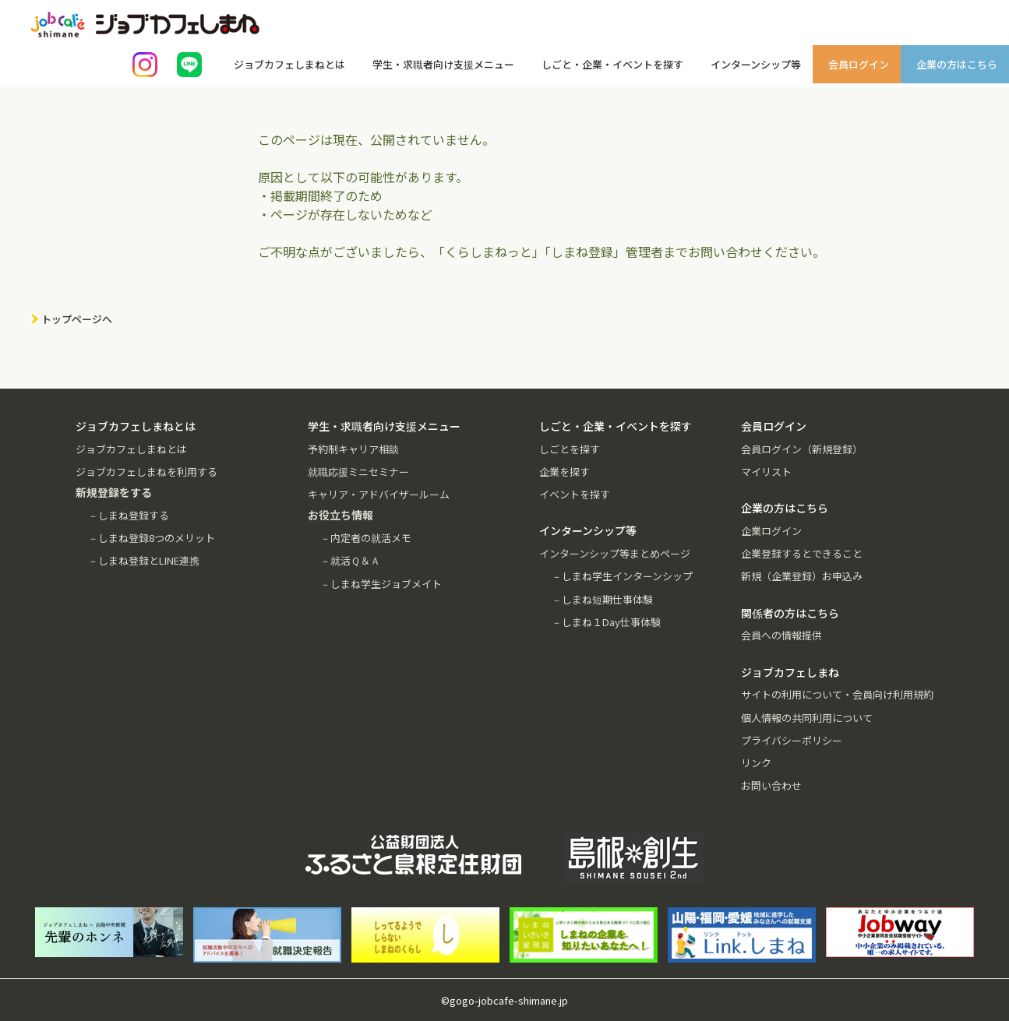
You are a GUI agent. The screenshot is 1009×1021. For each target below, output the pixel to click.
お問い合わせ (771, 785)
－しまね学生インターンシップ (622, 576)
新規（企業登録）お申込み (802, 576)
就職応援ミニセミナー (358, 471)
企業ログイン (771, 530)
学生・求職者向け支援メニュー (443, 64)
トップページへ (76, 319)
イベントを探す (574, 494)
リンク (756, 762)
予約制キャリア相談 (353, 449)
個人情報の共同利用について (807, 717)
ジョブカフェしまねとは (289, 64)
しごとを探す (569, 449)
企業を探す (564, 471)
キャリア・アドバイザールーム (379, 494)
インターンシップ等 (756, 64)
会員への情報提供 (781, 635)
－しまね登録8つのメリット (151, 537)
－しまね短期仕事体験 (602, 599)
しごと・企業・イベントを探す (612, 64)
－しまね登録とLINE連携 (143, 560)
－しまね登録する (128, 515)
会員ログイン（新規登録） (802, 449)
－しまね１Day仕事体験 (606, 621)
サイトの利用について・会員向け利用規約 (837, 694)
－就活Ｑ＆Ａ (350, 560)
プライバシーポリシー (791, 740)
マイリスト (766, 471)
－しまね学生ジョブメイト (381, 583)
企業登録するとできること (802, 553)
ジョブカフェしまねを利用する (146, 471)
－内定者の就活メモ (365, 537)
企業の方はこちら (956, 64)
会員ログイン (858, 64)
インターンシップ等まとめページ (614, 553)
